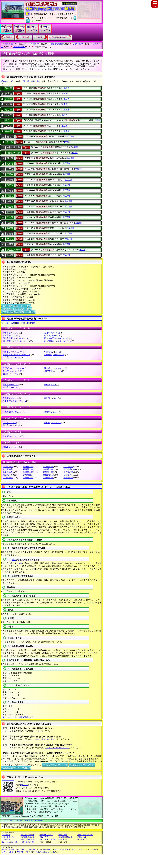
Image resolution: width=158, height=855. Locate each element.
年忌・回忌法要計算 (9, 842)
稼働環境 (28, 820)
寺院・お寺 (63, 835)
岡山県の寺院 (19, 47)
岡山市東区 (16, 341)
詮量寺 (10, 196)
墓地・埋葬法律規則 (85, 835)
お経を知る (6, 840)
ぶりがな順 (5, 323)
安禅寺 (8, 88)
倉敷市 (10, 357)
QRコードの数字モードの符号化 (21, 852)
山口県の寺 (68, 472)
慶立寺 (8, 120)
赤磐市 (10, 333)
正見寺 (10, 169)
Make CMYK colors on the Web (47, 852)
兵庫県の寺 (28, 469)
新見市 (51, 398)
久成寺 (8, 104)
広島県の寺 (48, 472)
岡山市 (52, 335)
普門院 (10, 212)
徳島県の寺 (8, 475)
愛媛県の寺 (48, 475)
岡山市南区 (57, 341)
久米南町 (54, 355)
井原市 (10, 335)
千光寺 (10, 190)
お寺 (20, 563)
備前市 (51, 412)
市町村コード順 (18, 323)
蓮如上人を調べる (27, 835)
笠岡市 (52, 352)
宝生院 (10, 217)
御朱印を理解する (65, 837)
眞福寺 (10, 163)
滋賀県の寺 (48, 467)
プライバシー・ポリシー (11, 820)
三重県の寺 (28, 467)
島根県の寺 (28, 472)
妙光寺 (10, 233)
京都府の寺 (68, 467)
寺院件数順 (30, 323)
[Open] (18, 88)
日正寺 (10, 206)
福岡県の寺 (8, 478)
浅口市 (52, 333)
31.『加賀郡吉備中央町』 (59, 37)
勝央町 (54, 368)
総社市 (10, 374)
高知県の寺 (68, 475)
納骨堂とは (81, 837)
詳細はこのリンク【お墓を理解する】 (17, 717)
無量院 (10, 244)
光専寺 (8, 126)
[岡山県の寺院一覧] (31, 81)
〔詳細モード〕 (7, 81)
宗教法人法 (44, 837)
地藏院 (10, 201)
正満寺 (10, 174)
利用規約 (39, 820)
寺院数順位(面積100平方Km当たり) (16, 311)
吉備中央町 (17, 355)
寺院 (14, 560)
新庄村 (12, 371)
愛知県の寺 (8, 467)
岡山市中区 (56, 338)
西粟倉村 (14, 401)
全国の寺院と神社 (11, 44)
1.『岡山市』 (9, 37)
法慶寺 (10, 223)
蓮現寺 (10, 255)
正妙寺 (10, 180)
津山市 (10, 387)
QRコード (24, 785)
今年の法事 (63, 840)
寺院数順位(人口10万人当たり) (14, 308)
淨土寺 (10, 158)
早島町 (12, 412)
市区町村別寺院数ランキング (13, 305)
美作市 (10, 425)
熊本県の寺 (68, 478)
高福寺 (8, 131)
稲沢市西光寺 (21, 849)
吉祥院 (8, 99)
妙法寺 (10, 239)
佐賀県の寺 (28, 478)
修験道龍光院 (13, 147)
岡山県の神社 (57, 44)
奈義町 (10, 398)
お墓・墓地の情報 (27, 842)
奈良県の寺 (48, 469)
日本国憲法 (6, 835)
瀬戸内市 (53, 371)
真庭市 (10, 423)
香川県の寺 (28, 475)
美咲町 (52, 423)
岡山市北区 (15, 338)
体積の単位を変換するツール (64, 849)
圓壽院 (8, 93)
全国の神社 (36, 44)
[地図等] (66, 88)
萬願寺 (10, 228)
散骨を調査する (8, 837)
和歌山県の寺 (69, 469)
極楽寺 (8, 109)
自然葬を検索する (27, 837)
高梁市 (10, 385)
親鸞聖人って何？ (46, 835)
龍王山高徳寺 (13, 249)
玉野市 (51, 385)
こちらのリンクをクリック (45, 739)
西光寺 (10, 185)
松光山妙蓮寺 (13, 153)
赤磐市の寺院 (41, 47)
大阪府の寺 (8, 469)
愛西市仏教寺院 (8, 849)
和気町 (10, 447)
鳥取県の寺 (8, 472)
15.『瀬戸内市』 (25, 37)
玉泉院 (8, 115)
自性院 (10, 136)
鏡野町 (12, 352)
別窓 (29, 305)
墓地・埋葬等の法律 (47, 840)
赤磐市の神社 (79, 44)
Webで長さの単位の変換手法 (39, 849)
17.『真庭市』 (38, 37)
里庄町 (13, 368)
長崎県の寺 (48, 478)
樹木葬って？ (82, 840)
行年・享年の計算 (27, 840)
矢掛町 (11, 436)
